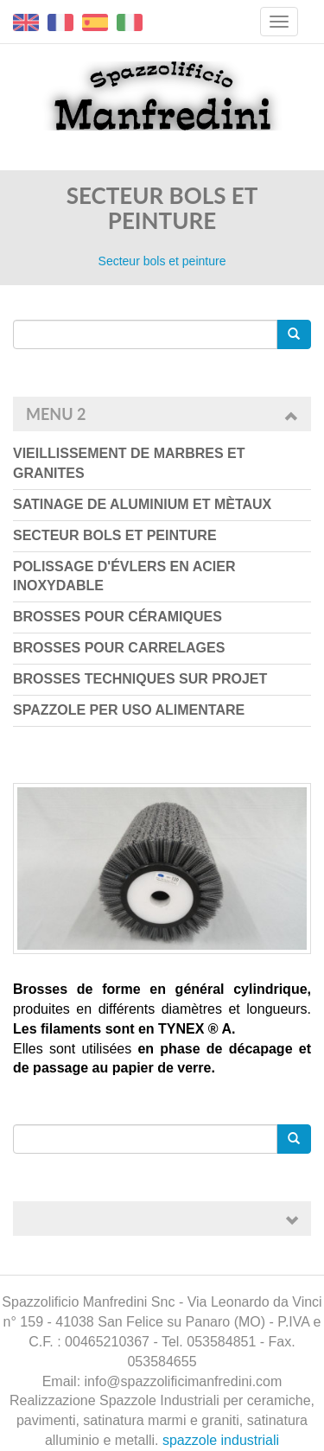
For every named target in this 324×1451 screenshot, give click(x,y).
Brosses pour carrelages (119, 647)
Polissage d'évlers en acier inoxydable (124, 576)
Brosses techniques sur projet (140, 678)
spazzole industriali (220, 1440)
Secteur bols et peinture (115, 535)
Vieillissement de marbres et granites (129, 463)
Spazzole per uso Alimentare (129, 710)
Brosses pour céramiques (117, 616)
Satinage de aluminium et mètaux (142, 504)
